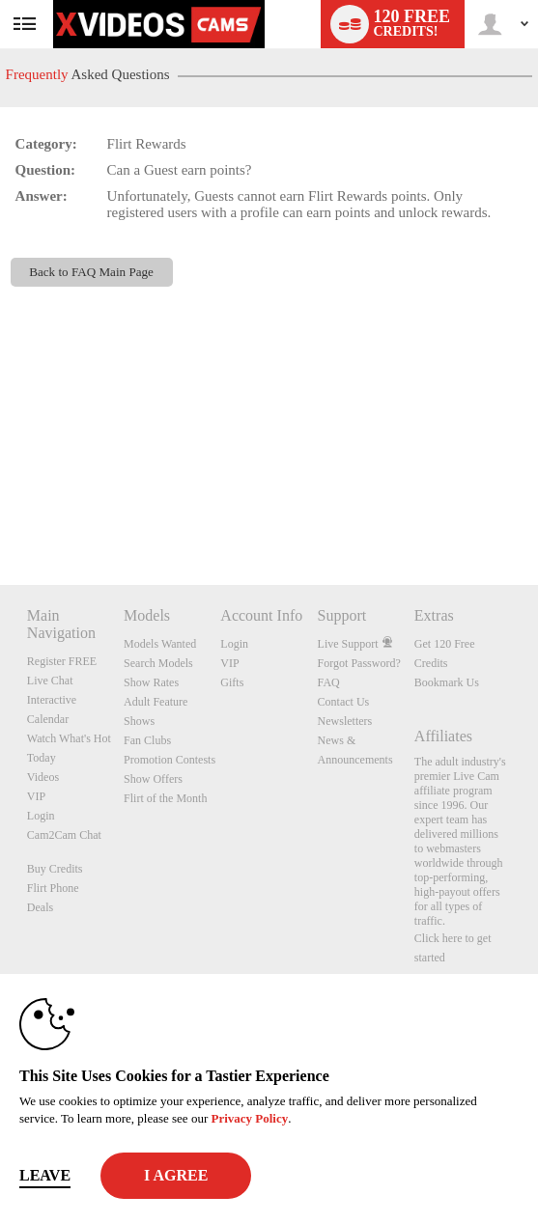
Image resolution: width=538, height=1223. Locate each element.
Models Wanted (160, 644)
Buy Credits (55, 869)
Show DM (0, 513)
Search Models (158, 663)
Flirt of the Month (165, 798)
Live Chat (50, 680)
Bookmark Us (446, 682)
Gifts (231, 682)
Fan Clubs (147, 740)
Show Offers (153, 779)
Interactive (51, 700)
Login (41, 815)
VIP (36, 796)
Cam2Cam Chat (64, 835)
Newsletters (345, 721)
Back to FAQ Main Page (91, 271)
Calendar (48, 719)
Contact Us (344, 702)
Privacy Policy (249, 1118)
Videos (43, 777)
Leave (45, 1175)
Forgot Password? (359, 663)
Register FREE (62, 661)
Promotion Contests (169, 759)
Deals (40, 907)
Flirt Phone (53, 888)
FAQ (329, 682)
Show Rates (151, 682)
